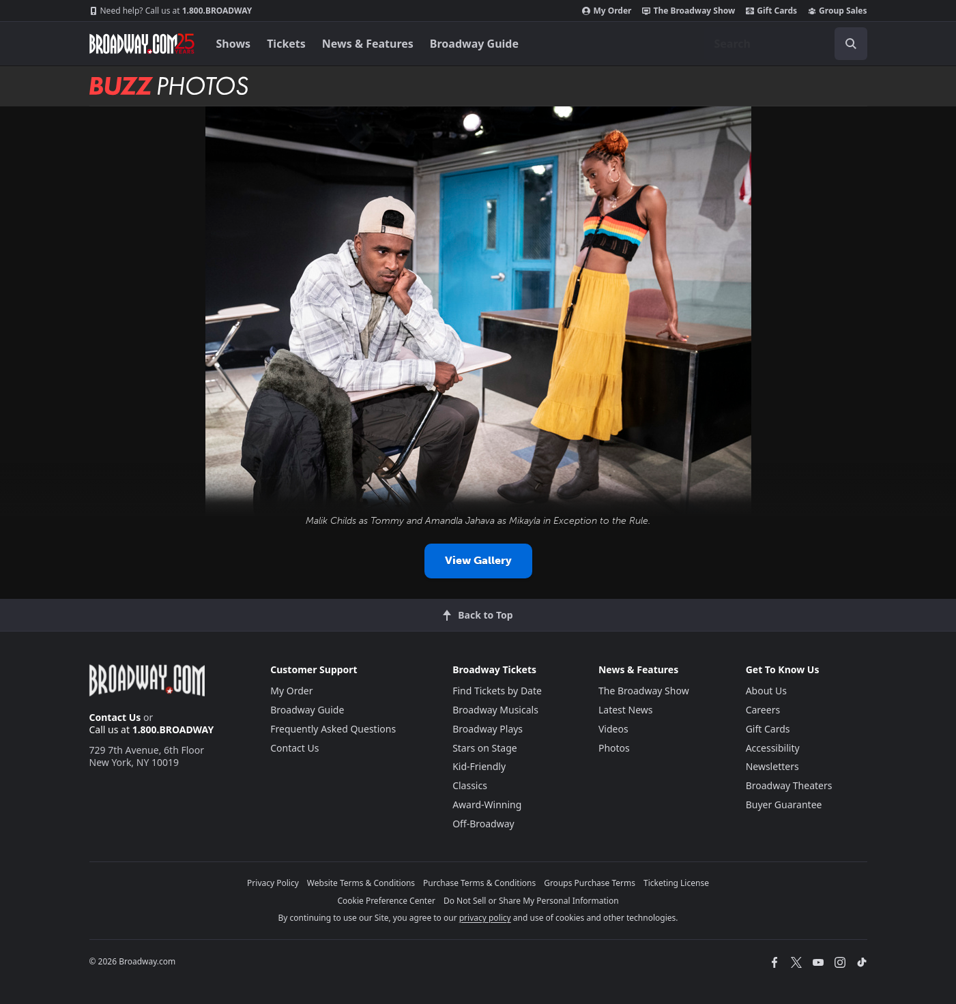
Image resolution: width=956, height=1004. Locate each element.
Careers (763, 709)
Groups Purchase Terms (589, 883)
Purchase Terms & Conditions (479, 883)
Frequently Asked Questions (333, 728)
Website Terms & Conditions (361, 883)
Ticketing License (676, 883)
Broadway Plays (487, 728)
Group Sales (837, 10)
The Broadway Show (688, 10)
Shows (233, 43)
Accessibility (773, 747)
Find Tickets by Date (497, 690)
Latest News (625, 709)
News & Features (368, 43)
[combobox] (785, 43)
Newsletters (772, 766)
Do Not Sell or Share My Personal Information (531, 900)
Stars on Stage (484, 747)
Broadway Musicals (495, 709)
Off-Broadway (483, 823)
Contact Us (115, 717)
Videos (613, 728)
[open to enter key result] (851, 43)
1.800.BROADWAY (170, 10)
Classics (469, 785)
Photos (614, 747)
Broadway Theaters (789, 785)
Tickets (286, 43)
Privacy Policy (273, 883)
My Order (606, 10)
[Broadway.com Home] (141, 43)
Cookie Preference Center (386, 900)
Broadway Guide (474, 43)
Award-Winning (486, 804)
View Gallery (478, 560)
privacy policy (485, 918)
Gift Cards (771, 10)
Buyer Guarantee (784, 804)
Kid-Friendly (479, 766)
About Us (766, 690)
